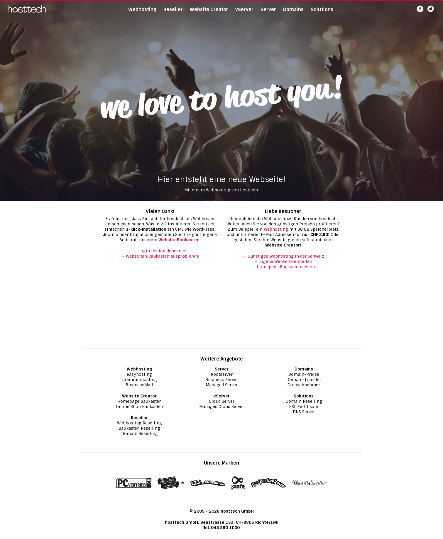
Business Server (221, 379)
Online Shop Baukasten (139, 406)
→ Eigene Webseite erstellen (283, 261)
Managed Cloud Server (221, 406)
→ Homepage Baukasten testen (283, 266)
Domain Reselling (139, 433)
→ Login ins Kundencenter (160, 251)
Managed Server (222, 384)
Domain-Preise (303, 374)
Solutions (322, 13)
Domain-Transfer (303, 379)
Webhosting (142, 13)
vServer (244, 13)
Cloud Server (221, 401)
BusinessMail (139, 384)
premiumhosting (139, 379)
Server (268, 13)
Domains (293, 13)
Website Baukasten (178, 239)
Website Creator (209, 13)
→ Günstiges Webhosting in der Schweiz (283, 256)
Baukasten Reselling (139, 428)
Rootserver (222, 374)
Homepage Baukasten (139, 401)
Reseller (173, 13)
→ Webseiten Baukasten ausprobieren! (160, 256)
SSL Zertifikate (303, 406)
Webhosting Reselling (139, 423)
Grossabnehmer (304, 384)
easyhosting (139, 374)
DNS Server (304, 411)
